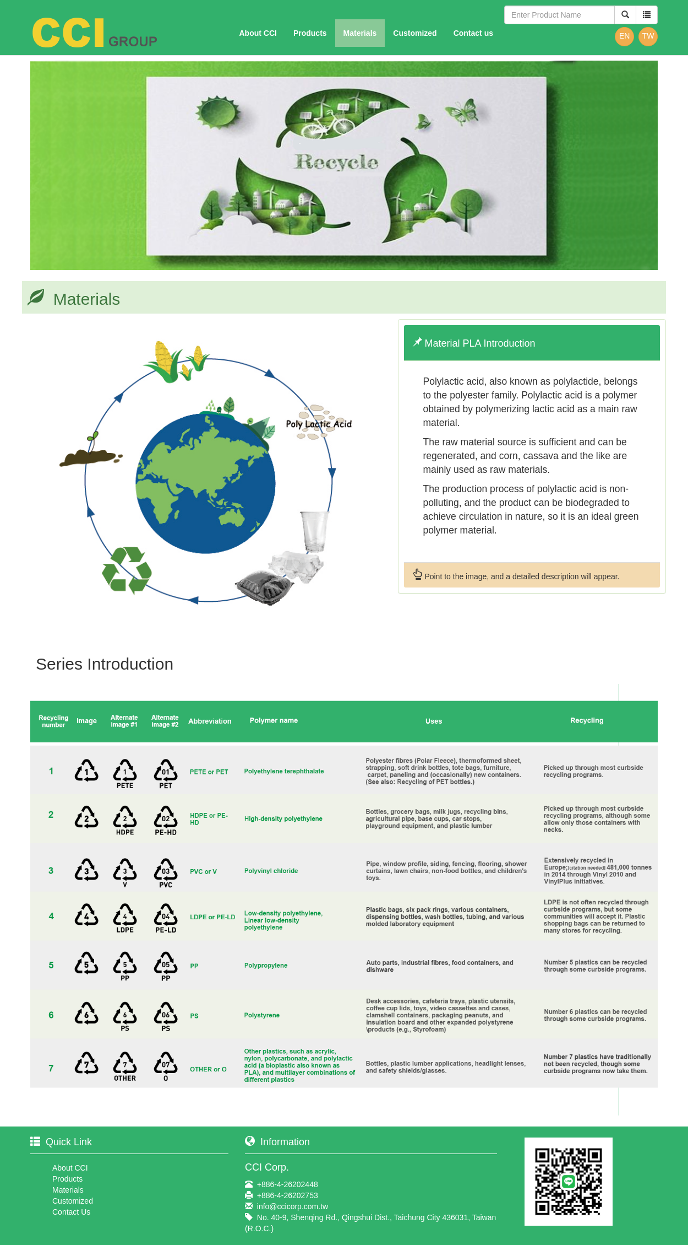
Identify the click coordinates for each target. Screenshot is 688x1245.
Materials (360, 33)
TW (648, 35)
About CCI (257, 33)
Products (310, 33)
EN (624, 35)
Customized (414, 33)
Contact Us (71, 1212)
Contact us (473, 33)
